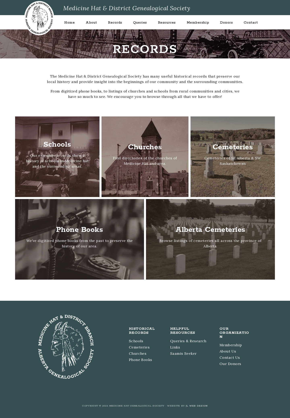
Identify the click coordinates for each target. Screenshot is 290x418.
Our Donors (230, 363)
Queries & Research (188, 341)
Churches (138, 353)
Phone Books (140, 359)
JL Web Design (197, 405)
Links (175, 347)
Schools (136, 341)
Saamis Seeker (183, 353)
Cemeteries (139, 347)
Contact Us (230, 357)
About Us (228, 351)
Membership (231, 345)
